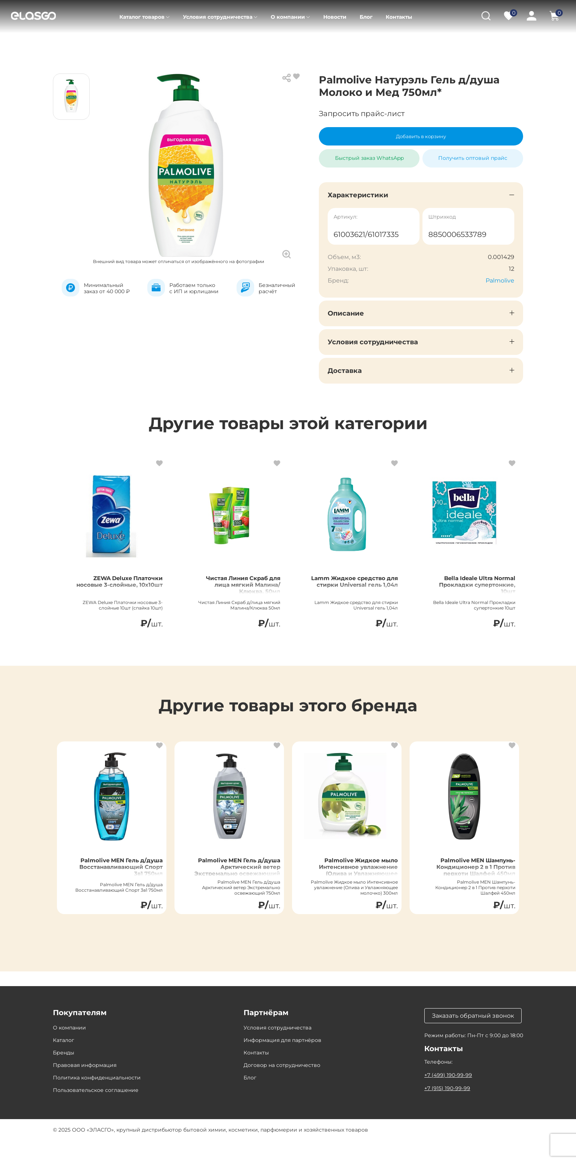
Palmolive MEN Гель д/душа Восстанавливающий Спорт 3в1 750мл (115, 885)
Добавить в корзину (421, 136)
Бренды (63, 1073)
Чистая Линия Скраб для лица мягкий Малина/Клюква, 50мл (235, 596)
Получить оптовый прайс (472, 158)
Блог (366, 17)
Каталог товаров (142, 17)
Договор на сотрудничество (282, 1085)
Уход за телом (179, 44)
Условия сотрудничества (217, 17)
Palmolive (500, 280)
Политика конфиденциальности (97, 1098)
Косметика (133, 44)
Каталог (96, 44)
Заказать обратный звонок (473, 1036)
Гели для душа (228, 44)
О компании (288, 17)
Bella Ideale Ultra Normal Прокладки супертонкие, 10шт (474, 591)
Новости (334, 17)
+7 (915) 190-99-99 (447, 1109)
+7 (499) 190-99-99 (448, 1095)
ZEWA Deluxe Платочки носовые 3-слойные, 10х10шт (117, 591)
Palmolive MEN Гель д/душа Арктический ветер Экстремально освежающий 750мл (233, 885)
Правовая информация (84, 1085)
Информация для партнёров (282, 1060)
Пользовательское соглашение (95, 1110)
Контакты (399, 17)
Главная (63, 44)
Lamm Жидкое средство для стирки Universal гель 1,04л (352, 591)
